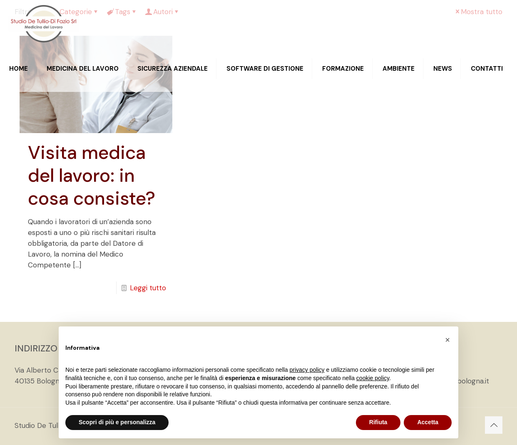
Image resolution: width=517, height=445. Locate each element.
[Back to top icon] (493, 425)
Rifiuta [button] (378, 422)
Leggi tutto (148, 287)
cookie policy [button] (372, 378)
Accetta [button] (427, 422)
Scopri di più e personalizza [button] (117, 422)
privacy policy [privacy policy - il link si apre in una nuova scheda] (307, 369)
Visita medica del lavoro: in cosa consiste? (91, 175)
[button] (447, 339)
